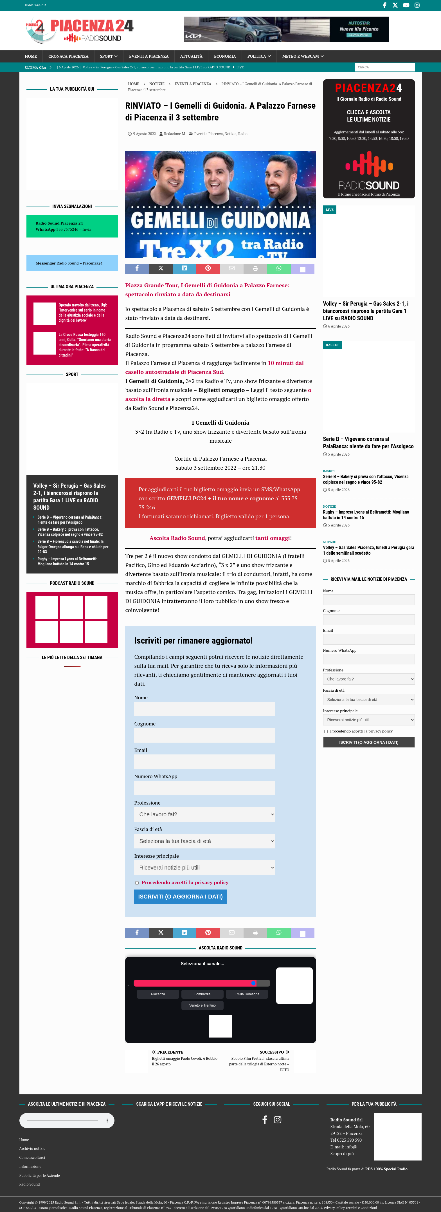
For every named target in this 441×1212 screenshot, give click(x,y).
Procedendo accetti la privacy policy (185, 881)
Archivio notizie (32, 1147)
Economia (225, 55)
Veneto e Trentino (202, 1004)
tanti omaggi (272, 537)
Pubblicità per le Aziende (39, 1174)
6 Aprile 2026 (339, 325)
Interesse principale (156, 854)
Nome (141, 696)
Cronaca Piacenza (68, 55)
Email (140, 748)
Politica (257, 55)
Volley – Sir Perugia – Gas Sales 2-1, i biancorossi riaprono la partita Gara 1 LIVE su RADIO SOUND (366, 310)
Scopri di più (342, 1152)
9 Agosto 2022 (144, 132)
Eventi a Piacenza (149, 55)
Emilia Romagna (247, 993)
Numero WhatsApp (155, 775)
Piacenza (158, 993)
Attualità (191, 55)
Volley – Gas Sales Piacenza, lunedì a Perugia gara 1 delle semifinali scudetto (368, 549)
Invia (86, 228)
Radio (243, 132)
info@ (351, 1145)
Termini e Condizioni (361, 1206)
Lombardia (203, 993)
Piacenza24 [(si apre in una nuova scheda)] (92, 262)
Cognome (145, 722)
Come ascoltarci (32, 1156)
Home (31, 55)
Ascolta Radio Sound (177, 537)
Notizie (157, 82)
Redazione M (174, 132)
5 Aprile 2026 (339, 453)
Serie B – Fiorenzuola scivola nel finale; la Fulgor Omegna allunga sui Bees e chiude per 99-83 (73, 545)
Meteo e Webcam (300, 55)
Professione (147, 801)
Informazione (30, 1165)
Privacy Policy (334, 1206)
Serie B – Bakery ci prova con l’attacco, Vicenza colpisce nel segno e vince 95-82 (366, 478)
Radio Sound (35, 5)
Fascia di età (148, 828)
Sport (106, 55)
